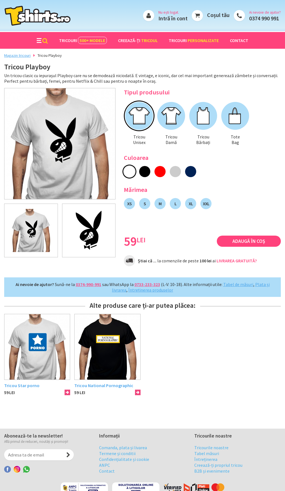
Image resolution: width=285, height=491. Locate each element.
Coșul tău (218, 14)
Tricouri (83, 40)
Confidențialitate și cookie (124, 467)
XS (129, 203)
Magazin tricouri (17, 55)
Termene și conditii (117, 462)
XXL (206, 203)
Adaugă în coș (248, 241)
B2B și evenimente (212, 479)
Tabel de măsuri (238, 284)
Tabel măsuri (206, 462)
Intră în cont (173, 18)
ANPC (104, 473)
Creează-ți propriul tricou (218, 473)
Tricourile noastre (211, 456)
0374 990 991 (264, 18)
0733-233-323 (147, 284)
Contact (239, 40)
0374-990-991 (88, 284)
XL (191, 203)
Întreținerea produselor (150, 290)
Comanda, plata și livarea (123, 456)
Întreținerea (205, 467)
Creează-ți (138, 40)
